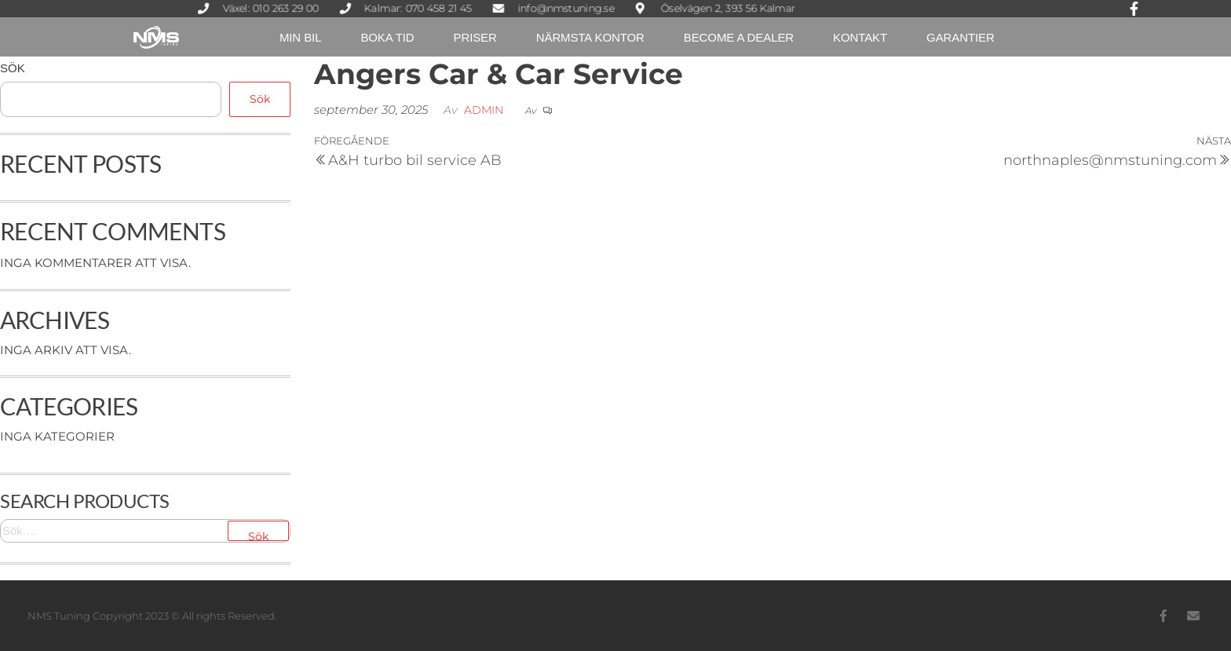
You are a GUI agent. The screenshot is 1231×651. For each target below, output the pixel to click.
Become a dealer (739, 37)
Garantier (960, 37)
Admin (483, 110)
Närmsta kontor (590, 37)
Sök (12, 68)
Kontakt (860, 37)
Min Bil (300, 37)
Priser (475, 37)
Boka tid (387, 37)
